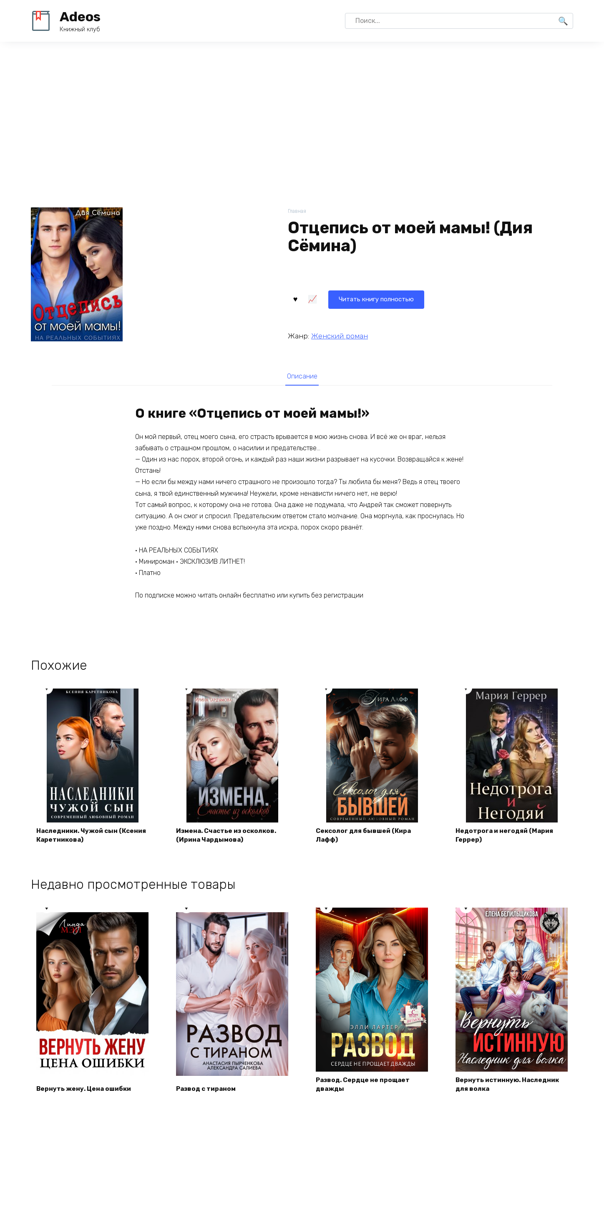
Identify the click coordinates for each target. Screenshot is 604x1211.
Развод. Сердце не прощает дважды (365, 1087)
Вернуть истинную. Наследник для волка (510, 1087)
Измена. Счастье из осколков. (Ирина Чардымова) (230, 837)
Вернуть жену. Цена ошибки (86, 1093)
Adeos (80, 17)
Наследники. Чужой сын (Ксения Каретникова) (80, 837)
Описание (302, 376)
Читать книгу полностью (338, 298)
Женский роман (339, 335)
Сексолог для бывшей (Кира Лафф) (366, 837)
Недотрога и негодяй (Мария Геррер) (506, 837)
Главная (297, 211)
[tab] (301, 376)
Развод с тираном (208, 1093)
